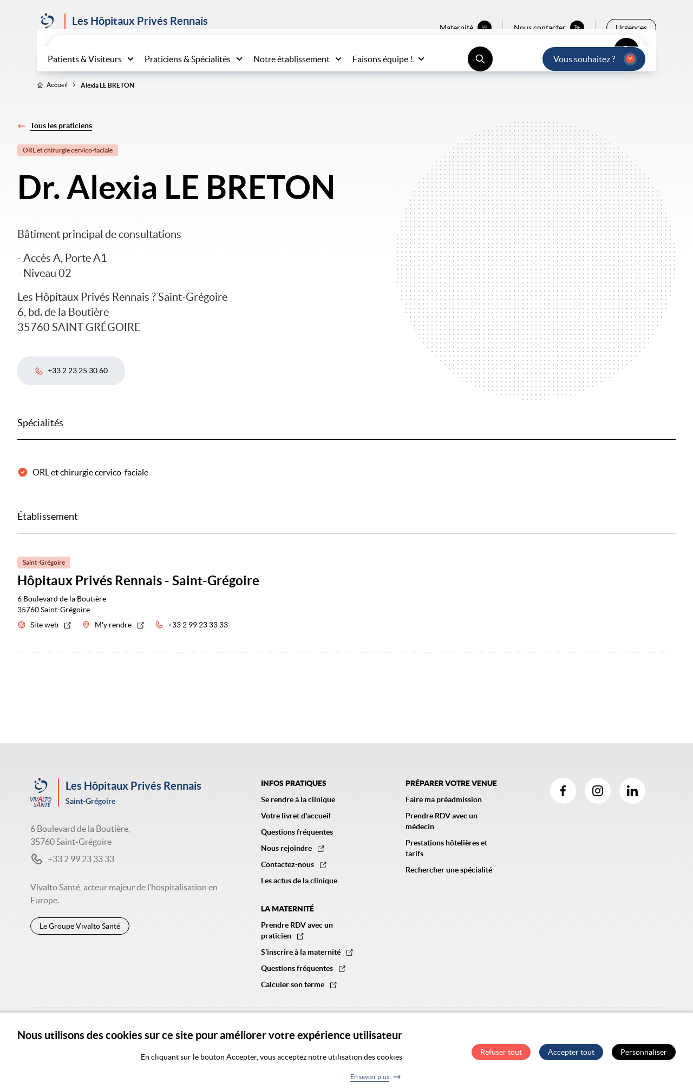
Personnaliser (643, 1056)
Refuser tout (501, 1056)
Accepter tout (571, 1056)
